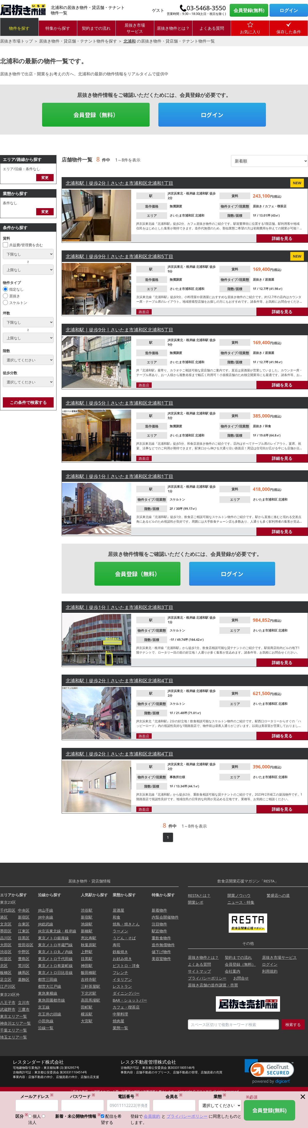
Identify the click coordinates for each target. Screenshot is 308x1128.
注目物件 (159, 924)
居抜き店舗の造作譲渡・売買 (213, 985)
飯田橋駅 (88, 972)
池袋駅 (86, 924)
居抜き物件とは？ (173, 28)
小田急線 (45, 1020)
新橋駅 (86, 930)
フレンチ (120, 972)
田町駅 (86, 1007)
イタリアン (122, 979)
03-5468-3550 (206, 8)
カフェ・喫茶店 (275, 206)
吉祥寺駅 (88, 979)
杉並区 (6, 958)
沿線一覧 (45, 1027)
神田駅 (86, 965)
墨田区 (6, 930)
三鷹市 (24, 1009)
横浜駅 (86, 1014)
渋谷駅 (86, 910)
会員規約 (152, 1117)
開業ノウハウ (239, 895)
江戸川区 (7, 986)
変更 (45, 177)
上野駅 (86, 951)
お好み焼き (122, 958)
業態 (220, 1097)
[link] (269, 1071)
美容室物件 (161, 958)
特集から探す (57, 28)
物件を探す (19, 28)
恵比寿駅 (88, 937)
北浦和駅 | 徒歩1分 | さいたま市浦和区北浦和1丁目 (119, 476)
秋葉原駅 (88, 944)
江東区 (24, 930)
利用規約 (269, 971)
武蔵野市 (7, 1009)
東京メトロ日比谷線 (55, 972)
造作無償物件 (163, 944)
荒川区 (24, 965)
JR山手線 (45, 910)
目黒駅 (86, 958)
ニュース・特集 (240, 902)
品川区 (6, 937)
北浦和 (129, 41)
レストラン (122, 986)
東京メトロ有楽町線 (55, 965)
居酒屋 (269, 279)
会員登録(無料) (249, 10)
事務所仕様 (177, 777)
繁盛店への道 (278, 895)
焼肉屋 (118, 1020)
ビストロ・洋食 (126, 965)
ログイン (289, 10)
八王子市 (7, 1002)
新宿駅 (86, 917)
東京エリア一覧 (13, 1016)
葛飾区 (24, 979)
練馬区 (24, 972)
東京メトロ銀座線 (53, 937)
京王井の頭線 (49, 1014)
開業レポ (195, 902)
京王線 (44, 1007)
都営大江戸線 (49, 986)
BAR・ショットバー (130, 1000)
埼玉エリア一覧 (13, 1037)
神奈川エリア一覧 (15, 1023)
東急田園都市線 (51, 1000)
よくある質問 (211, 28)
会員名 (174, 1097)
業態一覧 (120, 1027)
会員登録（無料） (96, 114)
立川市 (24, 1002)
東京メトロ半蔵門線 (55, 944)
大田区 (6, 944)
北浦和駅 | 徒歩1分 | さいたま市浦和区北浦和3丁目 (119, 607)
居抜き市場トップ (16, 41)
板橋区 (6, 972)
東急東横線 (47, 993)
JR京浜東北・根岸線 (182, 193)
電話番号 (128, 1097)
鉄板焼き (120, 951)
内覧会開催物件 (165, 917)
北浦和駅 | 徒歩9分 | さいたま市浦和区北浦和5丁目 (119, 256)
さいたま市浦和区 (182, 215)
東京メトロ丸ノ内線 (55, 951)
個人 (37, 1117)
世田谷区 (25, 944)
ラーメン (120, 930)
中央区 (24, 910)
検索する (293, 1024)
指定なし (16, 289)
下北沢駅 (88, 993)
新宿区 (24, 917)
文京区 (6, 924)
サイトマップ (199, 971)
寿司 (116, 944)
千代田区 (7, 910)
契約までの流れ (96, 28)
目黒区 (24, 937)
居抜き (14, 295)
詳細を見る (282, 238)
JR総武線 (45, 924)
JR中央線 (45, 917)
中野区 (24, 951)
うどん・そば (124, 937)
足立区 (6, 979)
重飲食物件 (161, 937)
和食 (268, 426)
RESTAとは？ (199, 895)
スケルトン (18, 302)
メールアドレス (37, 1097)
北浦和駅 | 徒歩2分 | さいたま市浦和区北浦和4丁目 (119, 680)
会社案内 (232, 971)
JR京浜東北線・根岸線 (57, 930)
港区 (4, 917)
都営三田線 (47, 979)
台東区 (24, 924)
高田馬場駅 (90, 1000)
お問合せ (241, 978)
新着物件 (159, 910)
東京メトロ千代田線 (55, 958)
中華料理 (120, 1014)
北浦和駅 (202, 193)
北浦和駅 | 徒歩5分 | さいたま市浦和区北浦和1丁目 (119, 403)
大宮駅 (86, 1020)
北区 (4, 965)
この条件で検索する (28, 402)
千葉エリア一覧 (13, 1030)
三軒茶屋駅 (90, 986)
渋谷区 (6, 951)
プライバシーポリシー (207, 978)
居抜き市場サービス (134, 28)
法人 (32, 1123)
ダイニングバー (126, 993)
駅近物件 (159, 930)
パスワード (82, 1097)
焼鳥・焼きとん (126, 924)
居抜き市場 (204, 1091)
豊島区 (24, 958)
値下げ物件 (161, 951)
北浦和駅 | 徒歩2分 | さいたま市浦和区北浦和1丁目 (119, 183)
